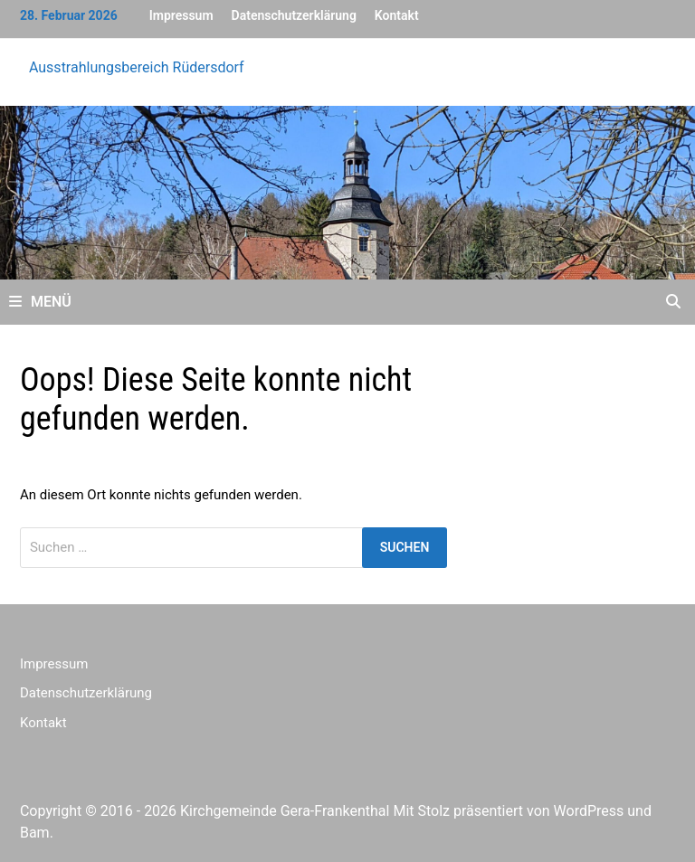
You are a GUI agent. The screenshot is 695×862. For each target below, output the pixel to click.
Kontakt (397, 15)
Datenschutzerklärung (294, 15)
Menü (40, 301)
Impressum (181, 15)
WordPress (589, 810)
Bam (35, 832)
